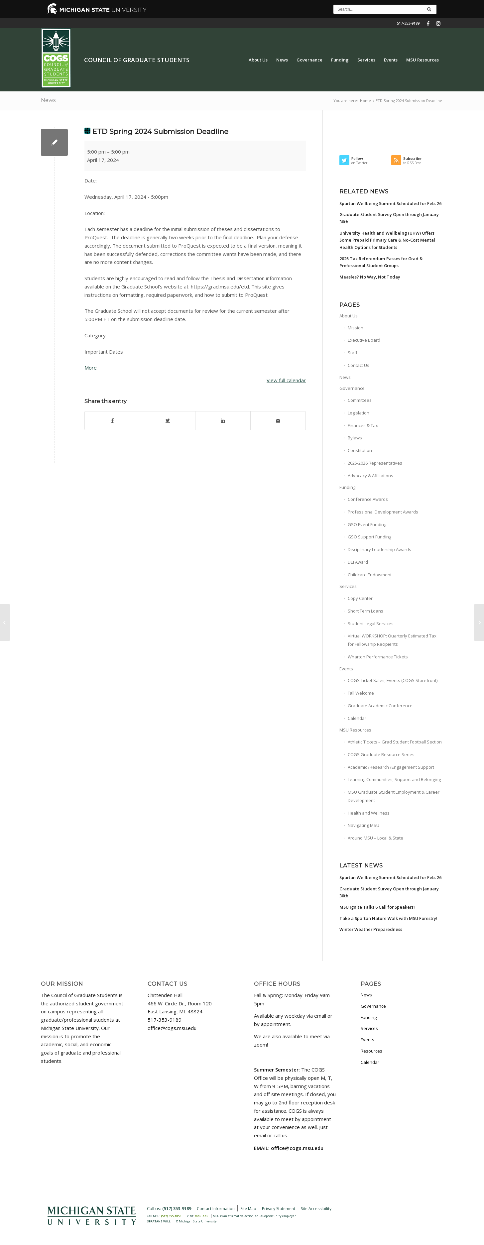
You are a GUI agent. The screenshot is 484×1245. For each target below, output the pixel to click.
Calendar (357, 718)
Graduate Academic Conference (380, 706)
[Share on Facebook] (112, 420)
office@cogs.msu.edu (172, 1028)
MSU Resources (355, 730)
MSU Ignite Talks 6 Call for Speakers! (377, 907)
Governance (352, 388)
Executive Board (364, 340)
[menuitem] (258, 59)
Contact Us (358, 365)
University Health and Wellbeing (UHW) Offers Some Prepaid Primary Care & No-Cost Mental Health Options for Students (387, 240)
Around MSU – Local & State (375, 838)
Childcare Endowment (370, 575)
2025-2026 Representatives (375, 463)
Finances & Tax (363, 425)
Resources (371, 1051)
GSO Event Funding (367, 524)
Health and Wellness (369, 813)
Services (348, 586)
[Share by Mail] (278, 420)
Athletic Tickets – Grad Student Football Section (395, 742)
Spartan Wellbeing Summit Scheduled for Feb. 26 (390, 203)
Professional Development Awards (383, 512)
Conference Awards (368, 499)
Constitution (360, 450)
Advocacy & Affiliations (370, 476)
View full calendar (286, 380)
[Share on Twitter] (167, 420)
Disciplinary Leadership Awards (379, 549)
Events (346, 669)
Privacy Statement (278, 1208)
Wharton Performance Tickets (378, 657)
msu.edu (201, 1216)
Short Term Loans (365, 611)
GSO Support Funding (369, 537)
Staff (352, 353)
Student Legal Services (371, 623)
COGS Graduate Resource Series (381, 754)
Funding (347, 487)
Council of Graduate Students (136, 60)
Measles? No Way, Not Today (369, 277)
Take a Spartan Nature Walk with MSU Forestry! (388, 918)
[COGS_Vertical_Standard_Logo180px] (56, 59)
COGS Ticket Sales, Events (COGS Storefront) (392, 680)
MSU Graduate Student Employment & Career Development (393, 796)
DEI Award (358, 562)
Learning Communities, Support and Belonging (394, 779)
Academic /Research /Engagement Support (391, 767)
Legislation (358, 413)
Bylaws (355, 438)
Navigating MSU (363, 825)
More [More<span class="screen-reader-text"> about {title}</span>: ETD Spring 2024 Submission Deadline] (90, 367)
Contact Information (216, 1208)
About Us (348, 316)
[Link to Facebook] (428, 23)
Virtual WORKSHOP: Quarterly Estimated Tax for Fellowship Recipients (392, 640)
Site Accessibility (316, 1208)
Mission (355, 328)
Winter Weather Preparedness (370, 929)
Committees (360, 400)
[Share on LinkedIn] (222, 420)
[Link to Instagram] (438, 23)
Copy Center (360, 598)
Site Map (248, 1208)
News (48, 100)
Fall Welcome (361, 693)
